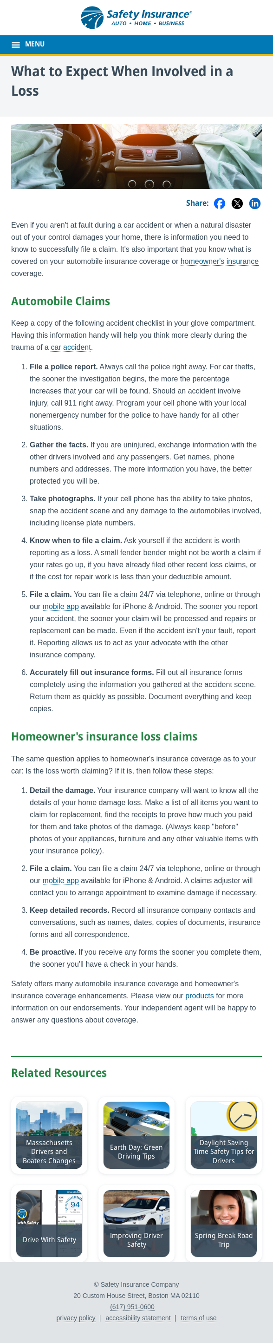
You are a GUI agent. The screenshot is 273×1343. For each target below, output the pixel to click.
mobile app (61, 606)
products (199, 996)
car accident (71, 347)
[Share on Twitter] (237, 204)
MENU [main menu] (35, 44)
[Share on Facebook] (220, 204)
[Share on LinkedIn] (255, 204)
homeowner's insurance (220, 261)
